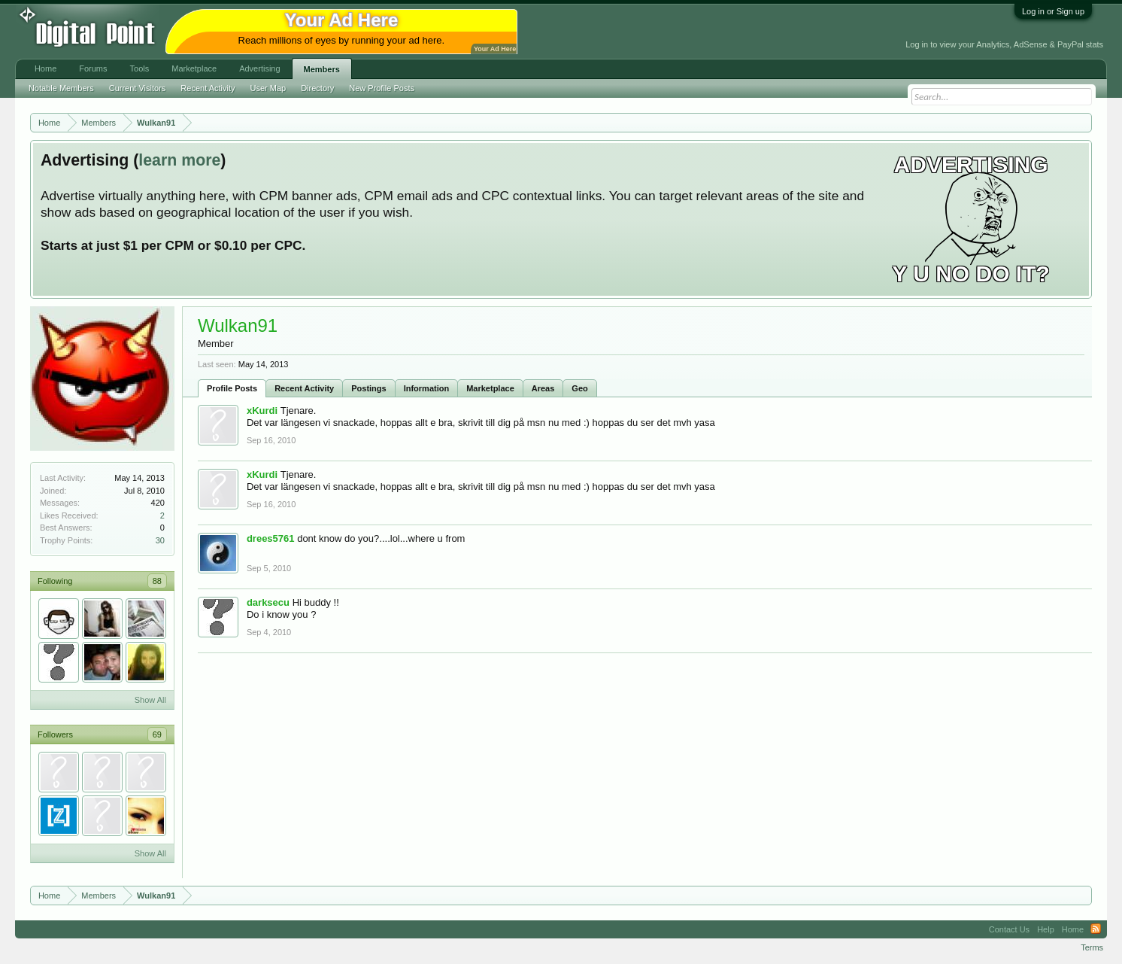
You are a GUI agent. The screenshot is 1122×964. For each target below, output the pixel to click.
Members (322, 69)
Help (1045, 929)
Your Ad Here (495, 49)
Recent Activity (304, 388)
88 (157, 580)
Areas (543, 388)
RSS (1096, 929)
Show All (150, 699)
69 (157, 734)
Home (45, 68)
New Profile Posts (381, 88)
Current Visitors (137, 88)
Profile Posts (232, 388)
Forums (93, 68)
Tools (140, 68)
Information (427, 388)
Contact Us (1009, 929)
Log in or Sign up (1053, 11)
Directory (317, 88)
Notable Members (61, 88)
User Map (268, 88)
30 (160, 540)
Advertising (259, 68)
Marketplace (490, 388)
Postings (368, 388)
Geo (579, 388)
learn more (179, 160)
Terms (1092, 947)
